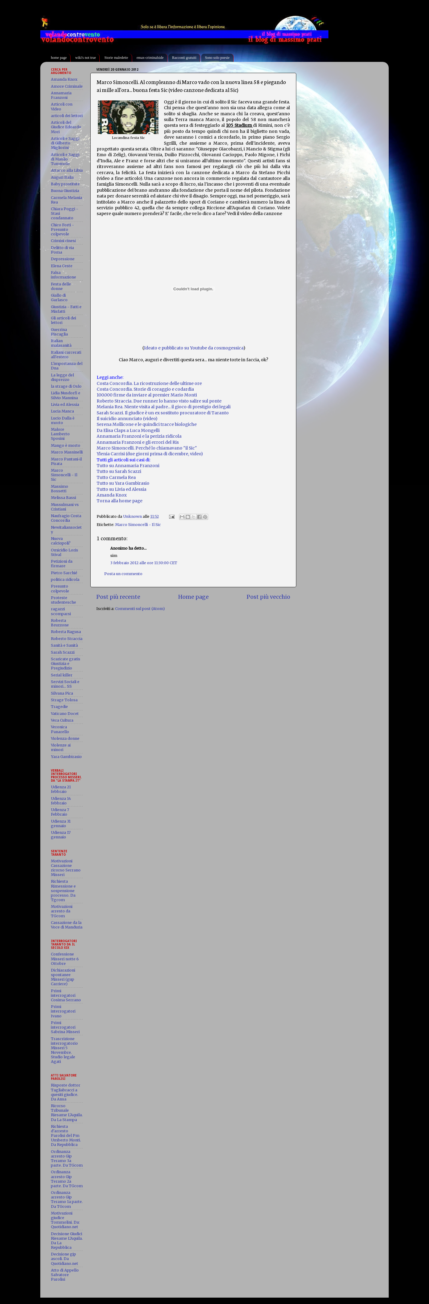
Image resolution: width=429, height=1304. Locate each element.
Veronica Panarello (60, 729)
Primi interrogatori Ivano (63, 1011)
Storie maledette (116, 58)
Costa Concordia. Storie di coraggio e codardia (145, 389)
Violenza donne (65, 738)
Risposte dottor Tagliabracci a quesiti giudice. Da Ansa (65, 1092)
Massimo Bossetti (59, 488)
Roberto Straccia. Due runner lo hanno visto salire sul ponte (159, 401)
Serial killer (61, 675)
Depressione (63, 259)
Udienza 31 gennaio (61, 823)
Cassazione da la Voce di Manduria (66, 924)
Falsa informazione (63, 274)
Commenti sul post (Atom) (140, 608)
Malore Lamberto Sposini (60, 434)
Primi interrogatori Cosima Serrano (66, 995)
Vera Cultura (62, 720)
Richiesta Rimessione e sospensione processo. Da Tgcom (63, 890)
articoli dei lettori (67, 115)
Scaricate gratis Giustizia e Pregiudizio (65, 663)
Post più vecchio (268, 597)
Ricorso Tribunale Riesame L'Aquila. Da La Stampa (67, 1113)
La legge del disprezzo (62, 377)
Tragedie (59, 706)
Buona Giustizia (65, 190)
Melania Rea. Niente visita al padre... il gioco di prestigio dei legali (164, 406)
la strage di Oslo (66, 386)
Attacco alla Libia (67, 170)
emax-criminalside (150, 58)
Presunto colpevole (60, 588)
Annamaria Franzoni (61, 95)
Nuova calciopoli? (61, 540)
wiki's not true (85, 58)
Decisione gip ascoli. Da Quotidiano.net (64, 1258)
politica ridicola (65, 579)
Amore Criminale (67, 86)
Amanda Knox (112, 495)
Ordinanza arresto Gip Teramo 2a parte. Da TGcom (67, 1179)
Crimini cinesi (63, 240)
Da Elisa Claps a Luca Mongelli (128, 430)
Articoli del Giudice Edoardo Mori (66, 127)
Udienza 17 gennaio (61, 834)
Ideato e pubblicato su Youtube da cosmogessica (193, 348)
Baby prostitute (65, 184)
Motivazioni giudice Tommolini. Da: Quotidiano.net (65, 1220)
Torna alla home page (119, 501)
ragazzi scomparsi (61, 611)
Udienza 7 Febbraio (60, 812)
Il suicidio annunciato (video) (127, 418)
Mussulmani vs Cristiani (65, 506)
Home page (193, 597)
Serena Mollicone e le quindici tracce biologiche (147, 424)
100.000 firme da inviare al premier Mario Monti (147, 395)
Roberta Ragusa (66, 631)
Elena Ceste (61, 266)
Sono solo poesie (217, 58)
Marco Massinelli (67, 452)
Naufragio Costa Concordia (66, 518)
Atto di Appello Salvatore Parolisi (65, 1275)
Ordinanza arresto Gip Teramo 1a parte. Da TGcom (67, 1199)
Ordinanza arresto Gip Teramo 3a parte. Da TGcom (67, 1158)
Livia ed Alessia (65, 404)
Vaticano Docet (65, 713)
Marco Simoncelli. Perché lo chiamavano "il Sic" (147, 448)
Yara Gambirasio (66, 756)
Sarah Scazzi (63, 652)
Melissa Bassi (63, 497)
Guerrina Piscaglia (59, 331)
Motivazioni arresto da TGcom (61, 911)
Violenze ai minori (61, 747)
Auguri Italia (62, 177)
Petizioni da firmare (61, 563)
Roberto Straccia (66, 638)
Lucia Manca (62, 411)
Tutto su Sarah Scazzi (119, 471)
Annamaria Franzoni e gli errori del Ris (138, 442)
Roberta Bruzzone (60, 622)
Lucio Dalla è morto (63, 420)
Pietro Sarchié (64, 573)
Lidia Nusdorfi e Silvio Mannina (65, 395)
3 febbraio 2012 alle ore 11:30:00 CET (143, 563)
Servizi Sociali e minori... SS (65, 684)
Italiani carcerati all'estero (66, 354)
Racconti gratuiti (184, 58)
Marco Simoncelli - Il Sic (138, 524)
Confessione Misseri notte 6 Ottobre (65, 958)
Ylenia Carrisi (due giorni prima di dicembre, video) (150, 454)
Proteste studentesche (63, 600)
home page (59, 58)
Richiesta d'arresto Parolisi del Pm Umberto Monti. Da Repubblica (66, 1135)
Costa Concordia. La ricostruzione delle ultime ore (149, 383)
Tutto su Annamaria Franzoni (128, 465)
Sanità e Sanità (64, 645)
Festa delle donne (61, 286)
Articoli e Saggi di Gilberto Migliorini (65, 143)
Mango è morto (65, 445)
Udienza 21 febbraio (61, 789)
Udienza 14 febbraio (61, 800)
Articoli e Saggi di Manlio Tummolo (65, 159)
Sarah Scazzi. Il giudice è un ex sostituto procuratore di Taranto (163, 413)
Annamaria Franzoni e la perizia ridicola (139, 436)
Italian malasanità (61, 343)
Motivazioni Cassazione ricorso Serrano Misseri (66, 868)
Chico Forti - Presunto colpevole (62, 229)
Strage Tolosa (64, 700)
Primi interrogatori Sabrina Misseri (65, 1027)
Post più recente (118, 597)
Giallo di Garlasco (59, 297)
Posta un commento (123, 573)
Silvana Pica (62, 693)
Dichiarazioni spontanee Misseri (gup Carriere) (63, 977)
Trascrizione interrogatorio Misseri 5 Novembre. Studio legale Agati (64, 1050)
